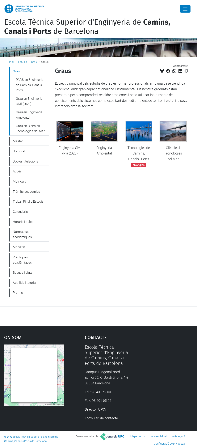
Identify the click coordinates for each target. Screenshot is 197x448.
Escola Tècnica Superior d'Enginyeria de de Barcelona (87, 27)
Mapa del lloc (138, 436)
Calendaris (20, 211)
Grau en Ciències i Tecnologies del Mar (30, 128)
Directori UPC (95, 409)
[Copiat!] (186, 71)
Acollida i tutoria (24, 283)
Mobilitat (19, 247)
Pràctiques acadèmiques (22, 259)
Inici (11, 61)
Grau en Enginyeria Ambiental (29, 114)
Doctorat (19, 151)
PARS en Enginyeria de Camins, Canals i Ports (30, 85)
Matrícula (19, 181)
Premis (18, 292)
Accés (17, 171)
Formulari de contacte (101, 418)
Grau (34, 61)
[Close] (185, 9)
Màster (18, 141)
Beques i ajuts (22, 272)
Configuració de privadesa (169, 443)
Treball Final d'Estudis (28, 201)
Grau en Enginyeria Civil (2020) (29, 101)
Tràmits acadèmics (26, 191)
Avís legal (177, 436)
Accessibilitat (159, 436)
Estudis (22, 61)
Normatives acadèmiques (22, 234)
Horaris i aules (23, 222)
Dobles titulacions (25, 161)
